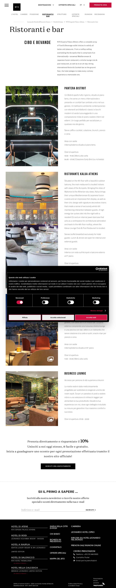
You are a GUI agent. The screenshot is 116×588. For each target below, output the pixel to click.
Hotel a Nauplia (20, 545)
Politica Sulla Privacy (75, 584)
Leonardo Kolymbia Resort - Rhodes (27, 539)
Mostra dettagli (96, 311)
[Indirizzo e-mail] (52, 510)
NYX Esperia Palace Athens (23, 530)
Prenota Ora (100, 5)
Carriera (76, 527)
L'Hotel (14, 14)
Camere (23, 14)
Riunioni (88, 14)
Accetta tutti (91, 317)
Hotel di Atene (19, 527)
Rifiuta (25, 317)
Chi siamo (55, 534)
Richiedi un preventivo (55, 541)
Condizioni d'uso (74, 585)
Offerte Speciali (67, 5)
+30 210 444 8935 (91, 554)
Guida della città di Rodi (59, 527)
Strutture (61, 14)
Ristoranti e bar (47, 15)
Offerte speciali (75, 15)
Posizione (34, 14)
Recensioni (99, 14)
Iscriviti (90, 510)
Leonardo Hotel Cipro (82, 532)
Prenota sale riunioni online (86, 546)
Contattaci (56, 547)
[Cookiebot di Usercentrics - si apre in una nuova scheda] (97, 269)
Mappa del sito (57, 559)
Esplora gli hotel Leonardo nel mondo (85, 539)
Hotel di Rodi (19, 536)
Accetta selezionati (58, 317)
